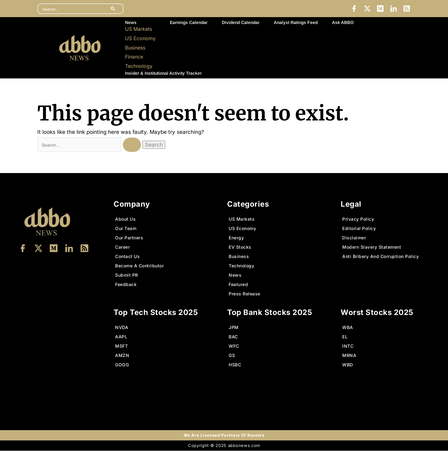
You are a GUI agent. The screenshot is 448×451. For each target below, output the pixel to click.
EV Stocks (240, 247)
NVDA (121, 327)
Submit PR (126, 275)
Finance (134, 57)
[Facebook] (353, 8)
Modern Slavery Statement (371, 247)
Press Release (244, 294)
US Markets (138, 29)
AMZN (122, 355)
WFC (234, 346)
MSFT (121, 346)
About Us (125, 219)
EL (345, 337)
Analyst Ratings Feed (296, 23)
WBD (347, 365)
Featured (238, 284)
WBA (347, 327)
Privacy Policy (358, 219)
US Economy (140, 38)
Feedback (126, 284)
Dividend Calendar (240, 23)
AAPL (121, 337)
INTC (347, 346)
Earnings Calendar (189, 23)
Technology (138, 66)
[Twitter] (366, 8)
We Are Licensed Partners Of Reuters (224, 435)
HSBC (235, 365)
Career (122, 247)
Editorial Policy (359, 228)
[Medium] (379, 8)
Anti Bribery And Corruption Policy (380, 256)
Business (135, 48)
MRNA (349, 355)
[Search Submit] (133, 145)
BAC (233, 337)
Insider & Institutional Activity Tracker (163, 73)
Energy (236, 238)
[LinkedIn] (393, 8)
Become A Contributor (139, 266)
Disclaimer (354, 238)
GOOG (122, 365)
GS (232, 355)
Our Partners (129, 238)
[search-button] (113, 8)
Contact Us (127, 256)
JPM (234, 327)
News (131, 23)
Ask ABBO (343, 23)
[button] (140, 23)
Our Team (125, 228)
